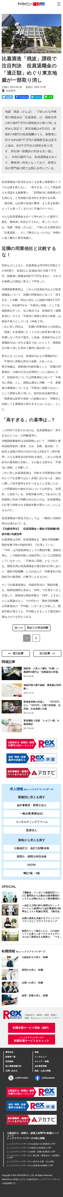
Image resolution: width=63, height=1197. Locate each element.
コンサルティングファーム (31, 821)
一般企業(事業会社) (31, 813)
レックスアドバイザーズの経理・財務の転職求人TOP (31, 1152)
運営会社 (9, 1052)
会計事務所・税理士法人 (31, 805)
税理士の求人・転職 (32, 970)
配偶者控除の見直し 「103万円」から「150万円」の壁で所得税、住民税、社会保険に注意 (42, 705)
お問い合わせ (11, 1071)
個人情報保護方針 (13, 1066)
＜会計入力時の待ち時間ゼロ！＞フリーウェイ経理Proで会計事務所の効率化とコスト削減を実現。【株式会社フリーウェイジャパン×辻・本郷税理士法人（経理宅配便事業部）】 (41, 911)
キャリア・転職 (42, 1061)
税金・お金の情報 (43, 1071)
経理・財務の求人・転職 (35, 995)
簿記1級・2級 (31, 873)
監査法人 (31, 830)
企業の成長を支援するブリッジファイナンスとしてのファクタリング (40, 920)
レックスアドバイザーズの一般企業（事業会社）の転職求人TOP (33, 1156)
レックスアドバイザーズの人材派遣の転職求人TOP (30, 1165)
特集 (37, 1052)
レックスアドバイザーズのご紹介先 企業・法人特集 (30, 1161)
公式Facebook (44, 1077)
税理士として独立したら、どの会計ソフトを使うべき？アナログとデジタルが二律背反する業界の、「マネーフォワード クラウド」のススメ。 (41, 935)
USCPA (31, 864)
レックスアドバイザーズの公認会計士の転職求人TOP (31, 1144)
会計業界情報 (41, 1066)
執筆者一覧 (10, 1057)
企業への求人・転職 (32, 982)
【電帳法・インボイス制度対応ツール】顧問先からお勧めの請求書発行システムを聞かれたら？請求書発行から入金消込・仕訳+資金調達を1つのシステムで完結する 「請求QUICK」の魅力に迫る (41, 900)
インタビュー (41, 1057)
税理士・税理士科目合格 (31, 856)
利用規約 (9, 1061)
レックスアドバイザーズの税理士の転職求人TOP (29, 1148)
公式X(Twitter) (18, 1077)
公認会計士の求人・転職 (35, 957)
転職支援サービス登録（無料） (31, 1027)
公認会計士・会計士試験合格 (31, 848)
